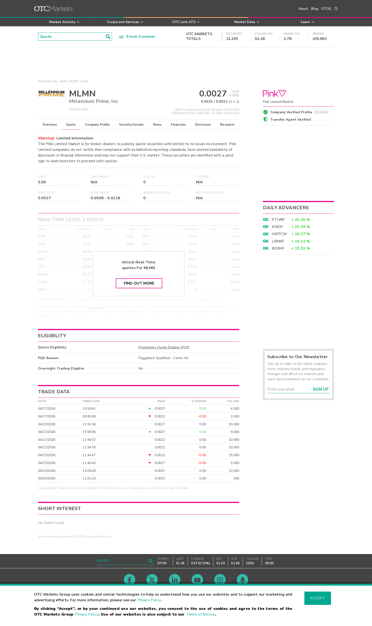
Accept (317, 598)
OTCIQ (326, 8)
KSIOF (277, 226)
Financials (178, 125)
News (157, 125)
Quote (71, 125)
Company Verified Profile (299, 111)
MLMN (73, 81)
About (303, 8)
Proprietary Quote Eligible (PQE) (164, 347)
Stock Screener (137, 36)
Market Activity (47, 81)
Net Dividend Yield (210, 192)
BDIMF (278, 248)
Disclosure (203, 125)
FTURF (278, 219)
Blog (314, 8)
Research (227, 125)
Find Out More (139, 283)
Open (42, 177)
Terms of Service (200, 614)
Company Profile (97, 125)
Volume (149, 177)
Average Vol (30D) (156, 192)
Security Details (131, 125)
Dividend (202, 177)
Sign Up (321, 389)
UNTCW (279, 234)
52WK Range (100, 192)
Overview (49, 125)
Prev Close (46, 192)
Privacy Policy (149, 600)
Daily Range (100, 177)
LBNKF (278, 241)
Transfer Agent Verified (290, 119)
